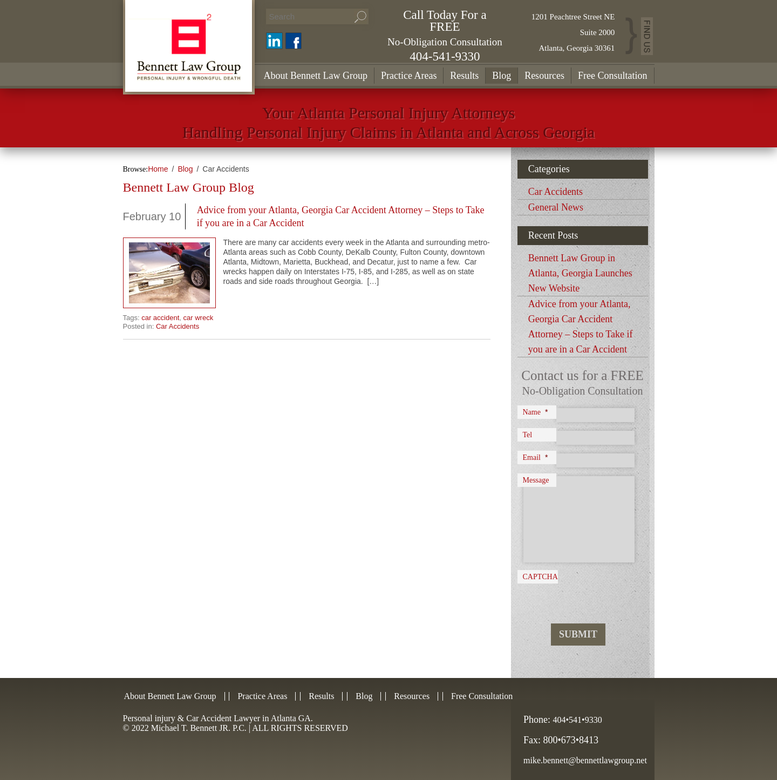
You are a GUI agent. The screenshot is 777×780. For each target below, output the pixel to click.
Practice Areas (409, 75)
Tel (528, 435)
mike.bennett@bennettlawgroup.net (585, 760)
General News (555, 207)
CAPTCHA (540, 577)
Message (536, 480)
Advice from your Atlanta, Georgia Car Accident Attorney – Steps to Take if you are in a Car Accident (580, 327)
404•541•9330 (577, 719)
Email (535, 457)
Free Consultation (613, 75)
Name (535, 412)
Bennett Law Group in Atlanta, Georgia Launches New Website (580, 273)
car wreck (198, 318)
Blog (501, 75)
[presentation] (585, 594)
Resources (544, 75)
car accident (160, 318)
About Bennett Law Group (315, 75)
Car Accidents (177, 326)
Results (464, 75)
